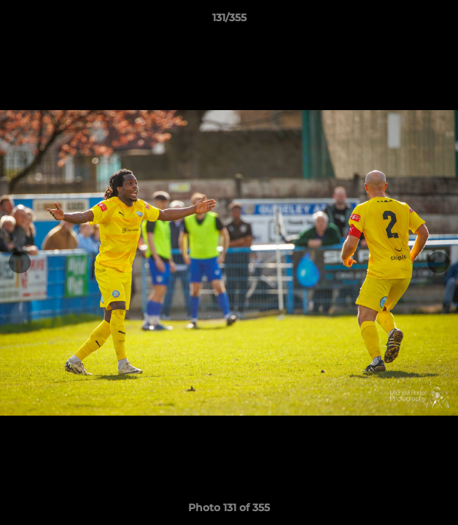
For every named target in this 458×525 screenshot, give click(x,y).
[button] (440, 21)
